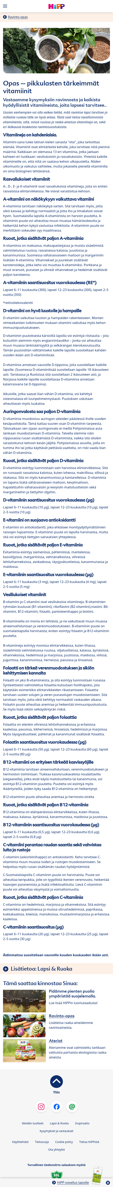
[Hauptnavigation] (6, 6)
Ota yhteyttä (56, 1149)
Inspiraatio (82, 1123)
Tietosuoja (42, 1142)
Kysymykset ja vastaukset (56, 1131)
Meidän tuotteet (32, 1123)
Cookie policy (64, 1142)
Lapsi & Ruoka (59, 1123)
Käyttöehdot (20, 1142)
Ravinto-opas (18, 17)
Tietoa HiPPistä (89, 1142)
